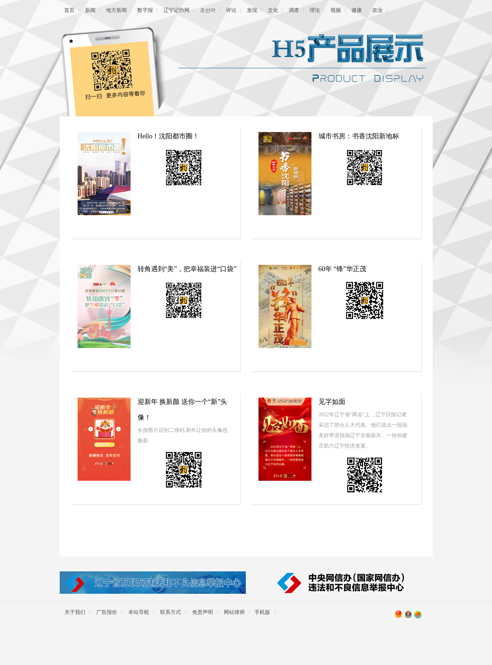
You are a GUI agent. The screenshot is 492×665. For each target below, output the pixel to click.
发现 (252, 10)
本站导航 (138, 612)
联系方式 (170, 612)
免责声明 (202, 612)
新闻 (90, 10)
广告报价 (106, 612)
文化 (273, 10)
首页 (69, 10)
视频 (335, 10)
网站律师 (234, 612)
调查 (294, 10)
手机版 (262, 612)
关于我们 (75, 612)
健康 (356, 10)
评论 (231, 10)
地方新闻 (116, 10)
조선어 (208, 10)
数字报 (145, 10)
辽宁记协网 (176, 10)
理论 (315, 10)
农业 (377, 10)
